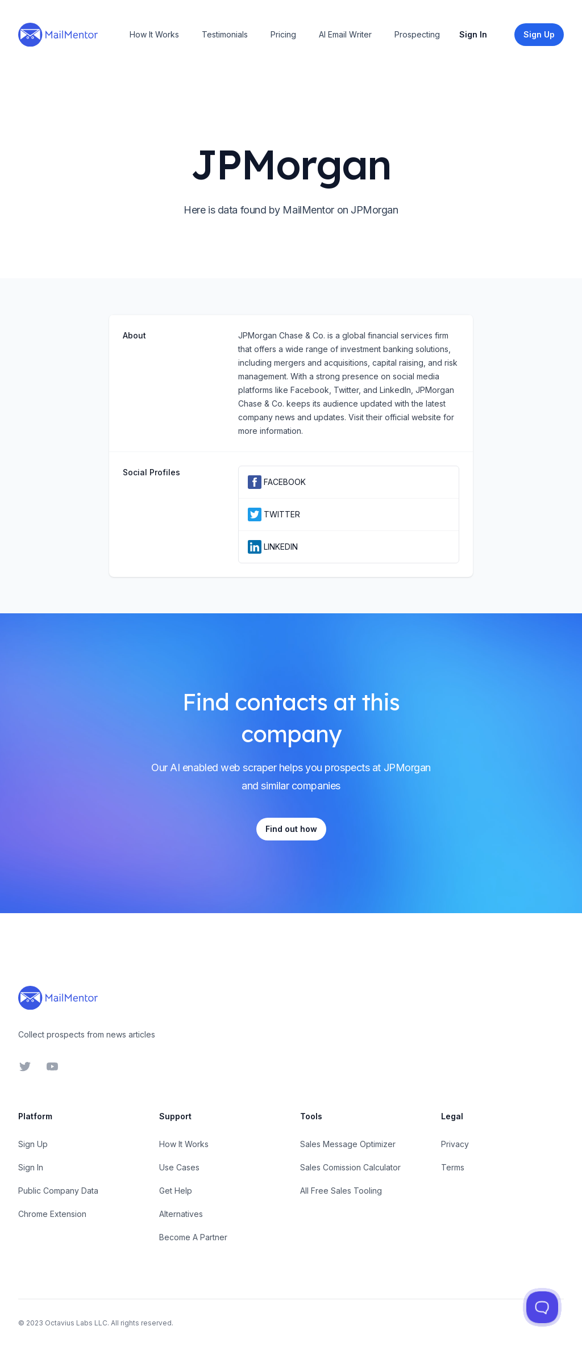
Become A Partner (193, 1237)
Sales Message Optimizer (348, 1144)
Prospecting (417, 34)
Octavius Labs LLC (76, 1323)
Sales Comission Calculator (350, 1167)
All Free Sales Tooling (341, 1190)
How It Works (154, 34)
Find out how (291, 829)
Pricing (283, 34)
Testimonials (225, 34)
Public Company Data (58, 1190)
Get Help (175, 1190)
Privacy (455, 1144)
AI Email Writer (345, 34)
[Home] (58, 35)
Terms (452, 1167)
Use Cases (179, 1167)
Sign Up (33, 1144)
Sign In (473, 34)
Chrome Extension (52, 1214)
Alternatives (181, 1214)
